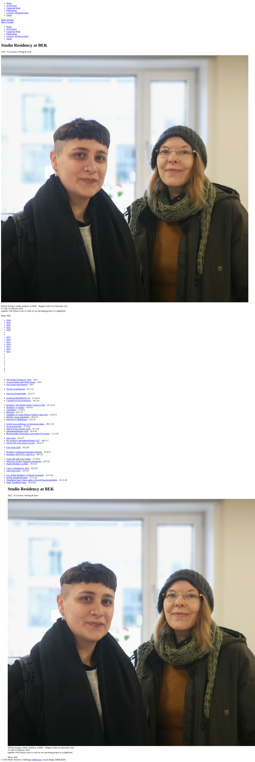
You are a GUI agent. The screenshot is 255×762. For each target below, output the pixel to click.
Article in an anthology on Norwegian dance (25, 424)
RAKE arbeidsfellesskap (16, 477)
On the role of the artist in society (20, 443)
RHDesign (36, 760)
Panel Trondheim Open (16, 482)
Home (9, 3)
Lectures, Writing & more (17, 13)
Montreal (10, 412)
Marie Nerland (7, 20)
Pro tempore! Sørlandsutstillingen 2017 (23, 440)
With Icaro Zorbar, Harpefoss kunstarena (23, 461)
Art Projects (11, 6)
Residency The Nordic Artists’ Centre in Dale (25, 405)
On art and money (14, 426)
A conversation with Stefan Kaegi (20, 382)
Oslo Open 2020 (13, 447)
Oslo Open (11, 438)
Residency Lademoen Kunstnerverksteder (24, 452)
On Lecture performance (16, 384)
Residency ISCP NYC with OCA (20, 454)
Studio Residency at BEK (17, 464)
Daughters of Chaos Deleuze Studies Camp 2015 (27, 415)
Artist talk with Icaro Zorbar (18, 459)
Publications (11, 10)
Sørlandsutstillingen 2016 (17, 431)
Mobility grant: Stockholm (17, 417)
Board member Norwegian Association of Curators (28, 433)
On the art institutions (15, 389)
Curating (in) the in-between (18, 400)
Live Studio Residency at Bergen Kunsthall (24, 475)
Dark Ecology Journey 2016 (18, 429)
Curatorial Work (13, 8)
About (9, 15)
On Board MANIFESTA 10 (18, 398)
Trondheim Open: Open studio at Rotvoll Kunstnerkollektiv (32, 480)
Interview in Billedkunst (16, 419)
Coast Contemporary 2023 (17, 468)
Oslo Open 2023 (13, 471)
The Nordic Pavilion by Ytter (18, 380)
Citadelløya (11, 410)
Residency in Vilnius (15, 407)
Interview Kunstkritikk (16, 393)
